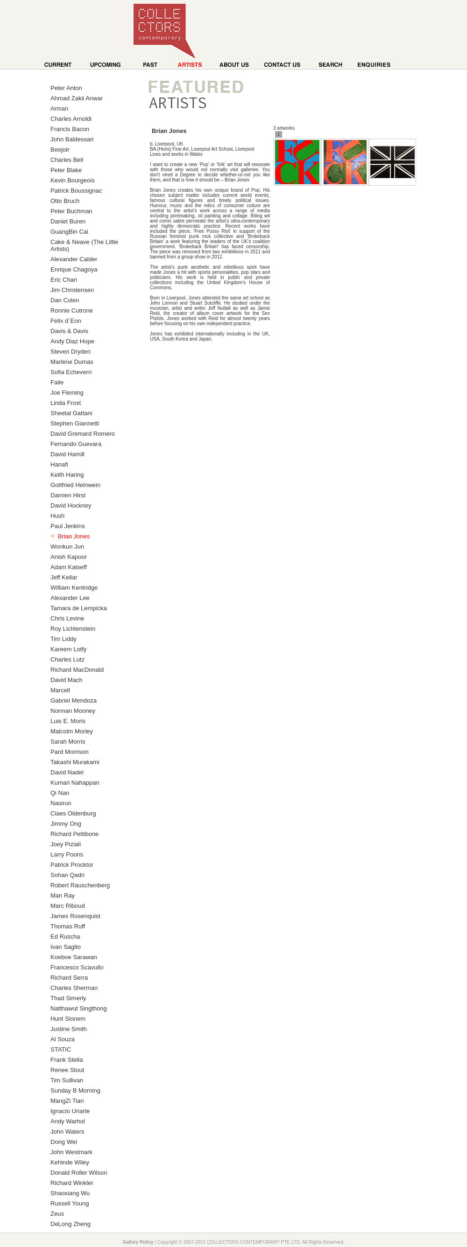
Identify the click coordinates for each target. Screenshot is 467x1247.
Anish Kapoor (68, 556)
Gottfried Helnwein (75, 484)
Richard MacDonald (77, 669)
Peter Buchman (71, 211)
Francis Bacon (69, 128)
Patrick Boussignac (76, 190)
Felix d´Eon (65, 320)
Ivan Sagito (65, 946)
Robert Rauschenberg (80, 885)
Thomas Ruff (67, 926)
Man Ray (62, 895)
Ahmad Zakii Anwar (76, 98)
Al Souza (62, 1039)
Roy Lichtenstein (72, 628)
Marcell (60, 690)
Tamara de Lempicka (78, 608)
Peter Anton (66, 87)
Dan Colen (64, 300)
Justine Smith (68, 1028)
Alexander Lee (70, 597)
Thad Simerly (68, 998)
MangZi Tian (67, 1100)
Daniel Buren (67, 221)
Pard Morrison (69, 751)
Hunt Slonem (67, 1018)
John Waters (67, 1131)
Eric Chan (63, 279)
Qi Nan (59, 792)
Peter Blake (66, 170)
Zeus (57, 1213)
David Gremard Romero (82, 433)
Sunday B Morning (75, 1090)
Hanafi (59, 464)
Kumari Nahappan (74, 782)
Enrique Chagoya (73, 269)
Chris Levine (67, 618)
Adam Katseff (68, 567)
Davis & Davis (69, 330)
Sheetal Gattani (71, 413)
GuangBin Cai (69, 231)
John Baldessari (72, 139)
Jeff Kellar (64, 577)
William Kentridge (74, 587)
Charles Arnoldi (71, 118)
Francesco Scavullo (76, 967)
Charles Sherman (74, 987)
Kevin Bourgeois (72, 180)
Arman (59, 108)
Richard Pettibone (74, 833)
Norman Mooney (72, 710)
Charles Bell (66, 159)
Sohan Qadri (67, 874)
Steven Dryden (70, 351)
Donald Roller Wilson (78, 1172)
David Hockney (70, 505)
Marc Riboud (67, 905)
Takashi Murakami (74, 762)
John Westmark (71, 1152)
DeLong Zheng (70, 1223)
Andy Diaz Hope (72, 341)
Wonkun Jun (67, 546)
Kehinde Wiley (69, 1162)
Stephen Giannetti (74, 423)
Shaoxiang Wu (70, 1193)
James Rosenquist (75, 916)
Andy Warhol (67, 1121)
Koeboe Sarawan (73, 957)
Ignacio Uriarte (70, 1111)
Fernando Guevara (75, 443)
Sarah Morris (67, 741)
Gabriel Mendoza (73, 700)
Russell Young (69, 1203)
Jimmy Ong (65, 823)
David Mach (66, 679)
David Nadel (67, 772)
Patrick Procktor (71, 864)
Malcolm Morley (71, 731)
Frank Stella (66, 1059)
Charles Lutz (67, 659)
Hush (57, 515)
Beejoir (59, 149)
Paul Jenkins (67, 525)
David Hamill (67, 454)
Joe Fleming (67, 392)
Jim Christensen (72, 289)
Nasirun (60, 803)
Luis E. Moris (67, 721)
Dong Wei (63, 1141)
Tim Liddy (63, 638)
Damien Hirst (67, 495)
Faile (57, 382)
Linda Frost (65, 402)
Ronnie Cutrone (71, 310)
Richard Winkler (71, 1182)
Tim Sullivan (66, 1080)
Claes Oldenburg (73, 813)
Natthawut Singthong (78, 1008)
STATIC (60, 1049)
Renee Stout (67, 1069)
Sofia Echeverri (71, 372)
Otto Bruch (64, 200)
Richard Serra (69, 977)
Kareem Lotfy (68, 649)
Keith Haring (67, 474)
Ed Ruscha (65, 936)
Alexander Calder (73, 259)
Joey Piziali (65, 844)
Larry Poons (66, 854)
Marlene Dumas (71, 361)
